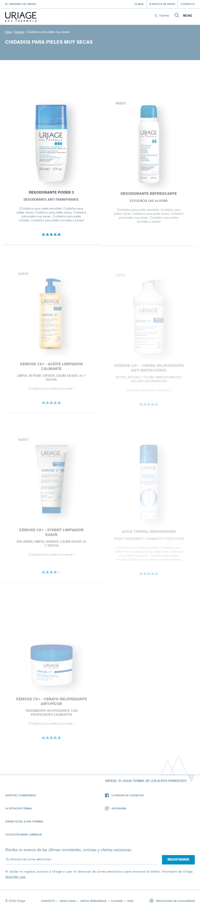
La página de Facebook (124, 795)
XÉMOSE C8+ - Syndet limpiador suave (51, 533)
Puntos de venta (163, 3)
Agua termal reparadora (149, 533)
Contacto (188, 3)
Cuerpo (19, 32)
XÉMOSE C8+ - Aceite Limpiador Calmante (51, 367)
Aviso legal (68, 900)
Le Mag (139, 3)
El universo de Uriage (20, 3)
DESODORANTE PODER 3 (51, 193)
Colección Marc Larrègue (23, 834)
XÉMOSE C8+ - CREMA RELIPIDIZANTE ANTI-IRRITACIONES (149, 369)
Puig (130, 900)
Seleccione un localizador (172, 901)
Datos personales (93, 900)
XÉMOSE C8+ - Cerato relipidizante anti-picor (51, 702)
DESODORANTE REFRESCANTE (149, 195)
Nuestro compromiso (20, 795)
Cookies (117, 900)
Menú (187, 16)
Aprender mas (15, 877)
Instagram (115, 808)
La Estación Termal (18, 808)
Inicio (8, 32)
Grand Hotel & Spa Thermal (24, 821)
